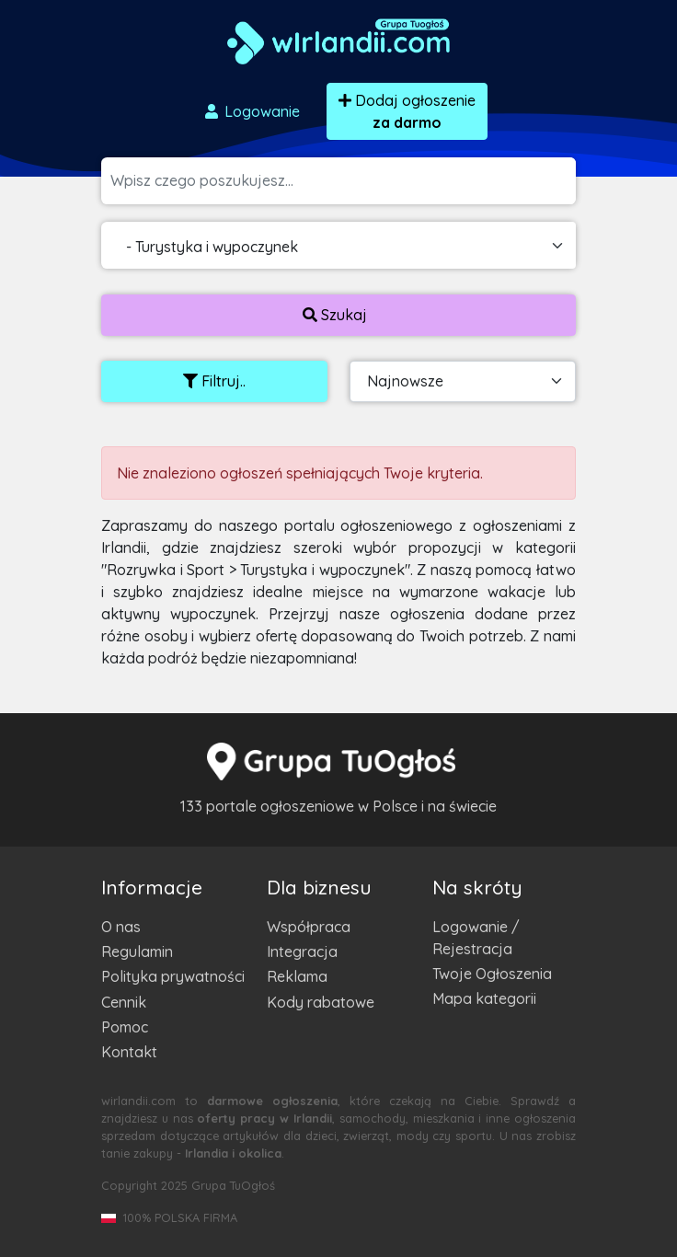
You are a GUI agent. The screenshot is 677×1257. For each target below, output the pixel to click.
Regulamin (137, 951)
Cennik (123, 1002)
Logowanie (251, 111)
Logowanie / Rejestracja (476, 937)
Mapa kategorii (484, 998)
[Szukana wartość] (343, 180)
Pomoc (124, 1027)
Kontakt (129, 1052)
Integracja (302, 951)
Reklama (297, 976)
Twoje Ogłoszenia (492, 973)
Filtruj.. (214, 381)
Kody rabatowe (320, 1002)
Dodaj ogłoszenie (407, 111)
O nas (121, 926)
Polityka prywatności (173, 976)
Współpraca (308, 926)
